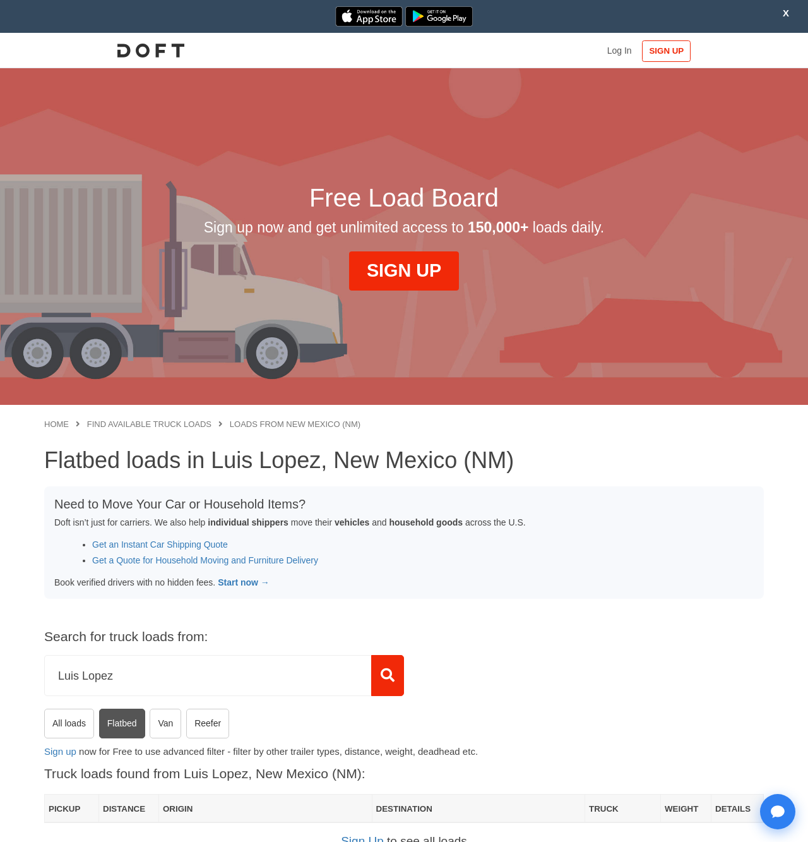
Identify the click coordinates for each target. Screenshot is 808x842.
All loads (69, 723)
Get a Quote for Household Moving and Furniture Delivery (205, 560)
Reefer (207, 723)
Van (165, 723)
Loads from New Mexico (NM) (295, 424)
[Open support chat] (777, 811)
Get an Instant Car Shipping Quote (160, 544)
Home (56, 424)
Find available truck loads (149, 424)
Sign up (60, 751)
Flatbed (122, 723)
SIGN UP (723, 51)
